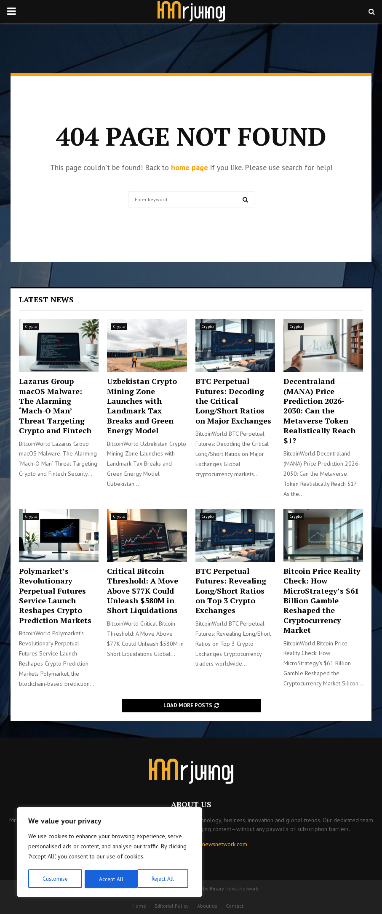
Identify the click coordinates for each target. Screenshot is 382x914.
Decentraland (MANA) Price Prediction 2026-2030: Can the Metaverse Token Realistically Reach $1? (319, 410)
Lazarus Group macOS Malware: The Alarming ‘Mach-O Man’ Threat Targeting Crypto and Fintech (55, 405)
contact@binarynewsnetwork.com (205, 844)
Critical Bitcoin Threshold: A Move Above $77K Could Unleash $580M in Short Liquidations (142, 591)
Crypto (31, 326)
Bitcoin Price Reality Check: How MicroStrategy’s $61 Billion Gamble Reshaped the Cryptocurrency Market (322, 600)
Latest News (46, 299)
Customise (54, 879)
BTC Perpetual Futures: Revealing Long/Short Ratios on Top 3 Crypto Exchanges (230, 591)
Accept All (164, 879)
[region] (109, 853)
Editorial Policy (172, 906)
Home (139, 906)
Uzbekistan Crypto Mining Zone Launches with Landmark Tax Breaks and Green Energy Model (142, 405)
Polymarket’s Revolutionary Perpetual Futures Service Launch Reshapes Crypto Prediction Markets (55, 595)
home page (189, 167)
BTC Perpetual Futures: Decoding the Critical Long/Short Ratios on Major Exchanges (233, 401)
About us (207, 906)
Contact (234, 906)
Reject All (109, 879)
